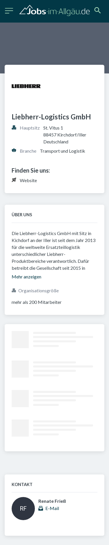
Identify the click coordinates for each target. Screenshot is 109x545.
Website (28, 180)
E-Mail (52, 508)
